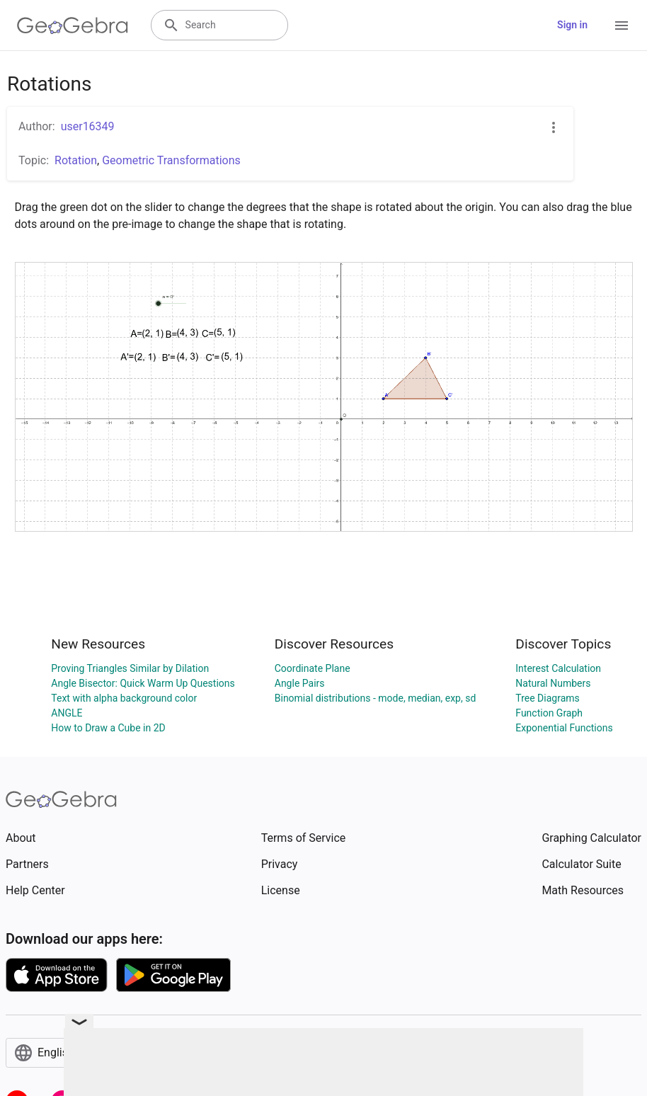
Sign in (572, 24)
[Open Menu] (621, 25)
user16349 (88, 126)
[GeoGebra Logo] (72, 25)
